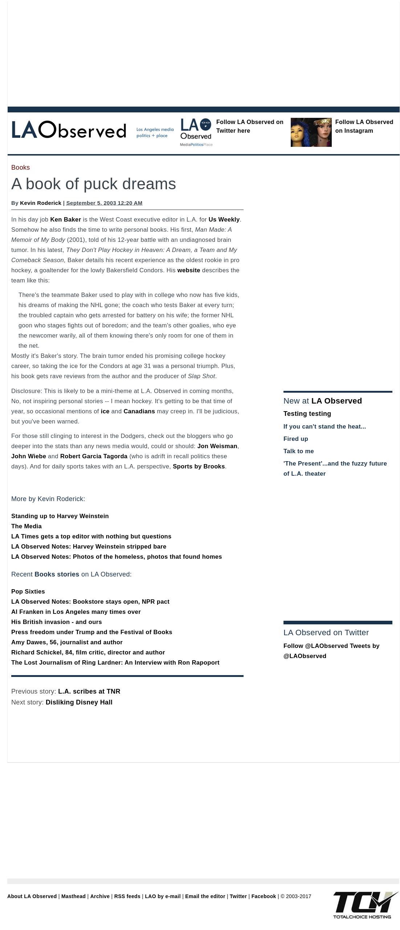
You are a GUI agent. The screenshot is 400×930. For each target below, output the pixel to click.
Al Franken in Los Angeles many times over (76, 611)
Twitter (238, 896)
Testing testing (307, 413)
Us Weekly (224, 219)
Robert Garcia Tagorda (94, 456)
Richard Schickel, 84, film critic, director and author (88, 652)
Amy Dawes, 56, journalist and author (67, 642)
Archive (100, 896)
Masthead (73, 896)
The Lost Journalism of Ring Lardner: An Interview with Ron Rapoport (115, 662)
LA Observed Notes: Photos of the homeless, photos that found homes (116, 556)
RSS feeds (127, 896)
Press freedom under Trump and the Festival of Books (91, 632)
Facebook (264, 896)
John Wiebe (28, 456)
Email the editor (205, 896)
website (188, 270)
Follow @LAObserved (315, 645)
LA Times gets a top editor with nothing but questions (91, 536)
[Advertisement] (104, 52)
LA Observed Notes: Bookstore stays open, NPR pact (90, 601)
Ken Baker (65, 219)
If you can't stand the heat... (324, 426)
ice (105, 411)
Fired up (295, 438)
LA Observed (336, 400)
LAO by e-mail (162, 896)
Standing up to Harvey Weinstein (60, 516)
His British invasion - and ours (56, 622)
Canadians (139, 411)
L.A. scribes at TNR (89, 691)
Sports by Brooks (199, 466)
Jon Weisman (217, 446)
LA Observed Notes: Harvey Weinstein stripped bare (89, 546)
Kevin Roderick (40, 203)
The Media (26, 526)
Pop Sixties (28, 591)
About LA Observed (32, 896)
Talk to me (298, 451)
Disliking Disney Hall (79, 702)
